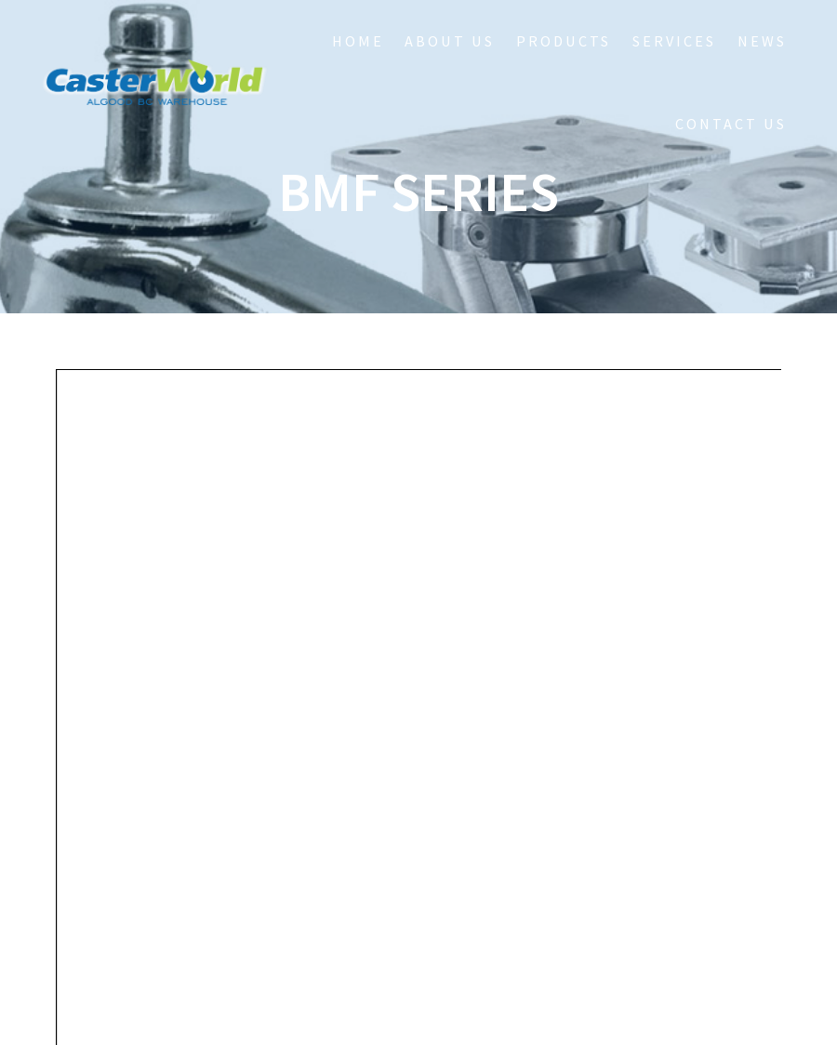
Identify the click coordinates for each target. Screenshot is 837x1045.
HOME (358, 41)
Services (674, 41)
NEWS (762, 41)
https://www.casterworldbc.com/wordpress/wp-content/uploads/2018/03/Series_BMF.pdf (408, 483)
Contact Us (731, 123)
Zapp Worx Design (534, 1004)
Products (563, 41)
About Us (450, 41)
